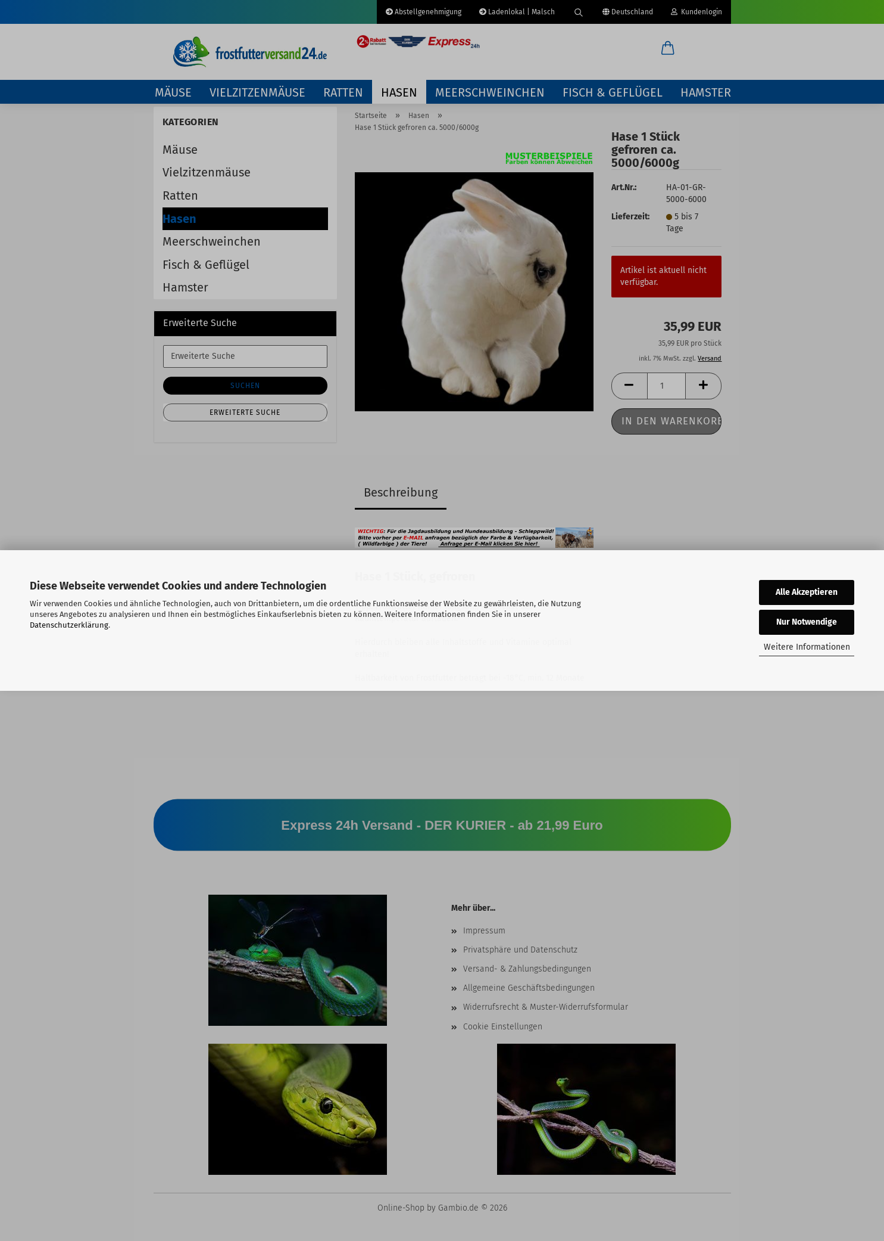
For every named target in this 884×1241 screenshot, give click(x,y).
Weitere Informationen (807, 647)
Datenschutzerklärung (69, 624)
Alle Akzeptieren (807, 592)
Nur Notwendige (806, 622)
